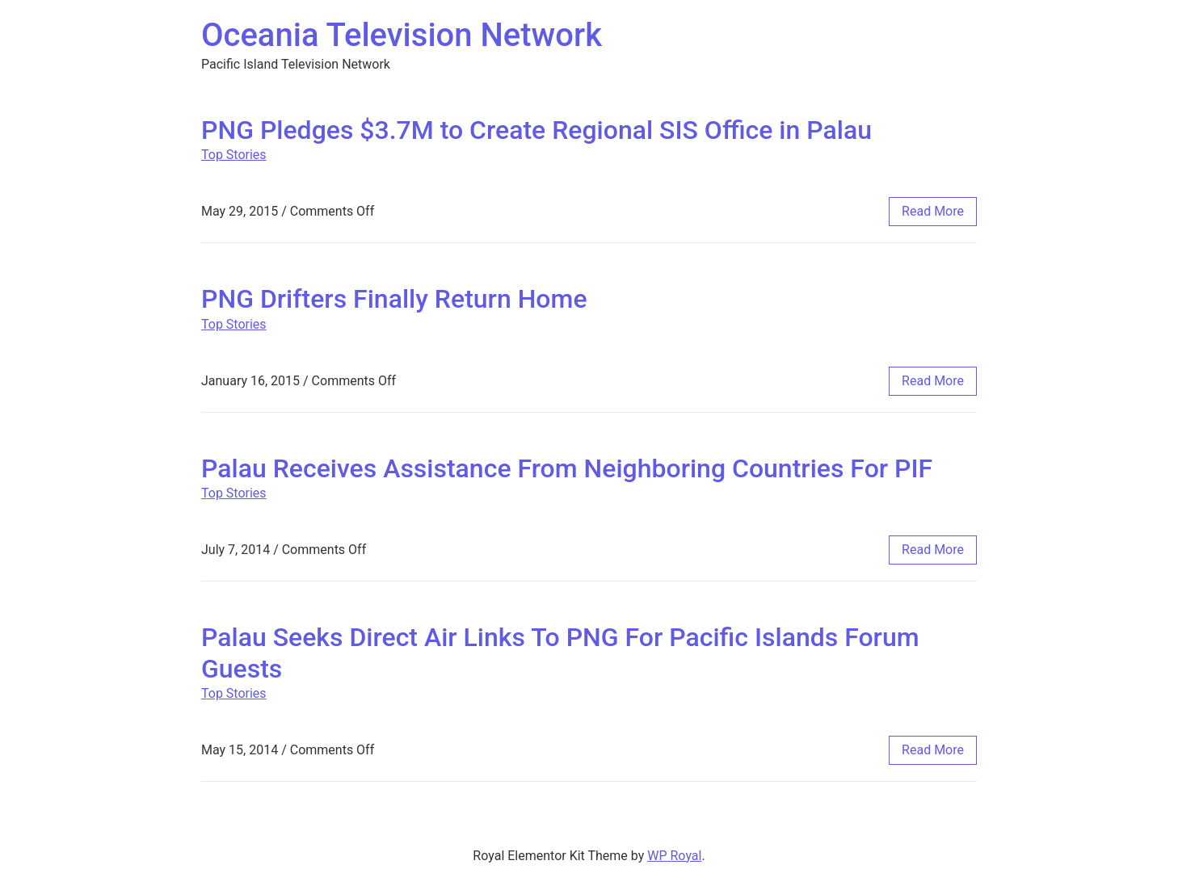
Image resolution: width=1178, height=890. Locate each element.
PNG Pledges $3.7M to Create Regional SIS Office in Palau (536, 130)
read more (933, 211)
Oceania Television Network (401, 35)
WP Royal (674, 855)
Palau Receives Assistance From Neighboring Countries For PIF (566, 468)
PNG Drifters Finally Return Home (394, 298)
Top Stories (234, 154)
